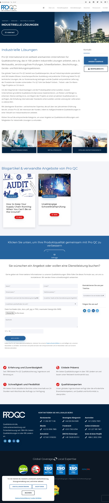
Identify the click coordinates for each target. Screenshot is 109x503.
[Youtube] (97, 310)
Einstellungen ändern (21, 486)
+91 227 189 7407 (94, 429)
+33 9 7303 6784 (71, 429)
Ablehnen (28, 493)
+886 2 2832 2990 (94, 437)
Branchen (87, 8)
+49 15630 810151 (72, 437)
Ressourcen (96, 8)
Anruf (13, 2)
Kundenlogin (5, 2)
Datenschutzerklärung (22, 498)
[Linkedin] (93, 310)
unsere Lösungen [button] (49, 196)
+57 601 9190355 (49, 437)
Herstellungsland (62, 8)
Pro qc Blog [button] (12, 196)
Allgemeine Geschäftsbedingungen (80, 479)
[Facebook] (84, 310)
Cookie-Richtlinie (35, 498)
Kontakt (105, 8)
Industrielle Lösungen (27, 21)
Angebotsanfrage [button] (54, 252)
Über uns (51, 8)
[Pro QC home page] (43, 8)
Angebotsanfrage (95, 61)
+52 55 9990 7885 (49, 429)
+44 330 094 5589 (72, 421)
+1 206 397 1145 (49, 421)
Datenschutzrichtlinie (53, 343)
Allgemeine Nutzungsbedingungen (57, 479)
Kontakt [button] (10, 32)
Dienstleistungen (75, 8)
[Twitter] (89, 310)
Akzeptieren (39, 486)
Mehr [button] (19, 217)
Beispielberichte (96, 69)
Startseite (5, 21)
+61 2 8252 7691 (94, 421)
